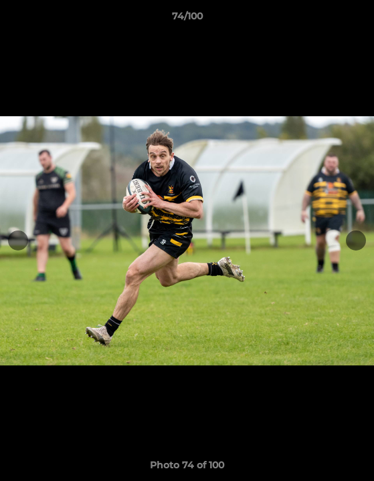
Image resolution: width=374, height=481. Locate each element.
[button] (358, 19)
